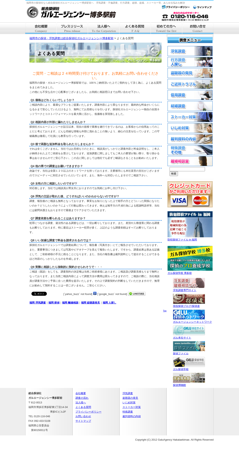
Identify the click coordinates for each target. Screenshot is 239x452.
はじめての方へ (166, 28)
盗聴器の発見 (130, 397)
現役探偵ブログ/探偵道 (189, 304)
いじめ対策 (129, 402)
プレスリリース (72, 28)
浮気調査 (128, 393)
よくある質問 (135, 28)
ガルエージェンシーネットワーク (192, 320)
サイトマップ (83, 420)
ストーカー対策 (132, 407)
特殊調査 (128, 411)
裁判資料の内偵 (132, 416)
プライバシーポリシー (88, 411)
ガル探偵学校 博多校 (190, 271)
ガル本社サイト (189, 336)
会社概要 (41, 28)
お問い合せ (198, 28)
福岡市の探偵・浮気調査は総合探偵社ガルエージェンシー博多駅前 (71, 38)
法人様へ (103, 28)
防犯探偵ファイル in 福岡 (190, 238)
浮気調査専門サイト (189, 289)
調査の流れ (81, 397)
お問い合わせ (83, 416)
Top (165, 311)
